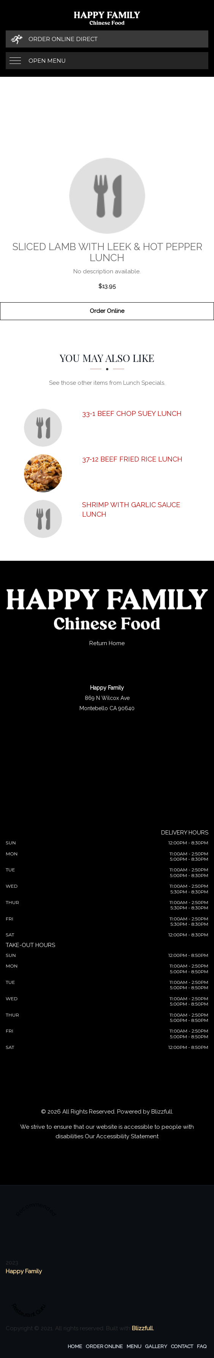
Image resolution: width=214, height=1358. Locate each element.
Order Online (107, 311)
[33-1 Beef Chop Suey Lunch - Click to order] (45, 428)
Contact (182, 1346)
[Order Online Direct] (107, 39)
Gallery (156, 1346)
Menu (134, 1346)
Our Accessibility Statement (122, 1136)
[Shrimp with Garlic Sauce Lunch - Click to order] (45, 519)
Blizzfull (161, 1111)
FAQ (201, 1346)
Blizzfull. (143, 1328)
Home (75, 1346)
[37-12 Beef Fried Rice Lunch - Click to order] (45, 473)
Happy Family (24, 1271)
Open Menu (47, 60)
